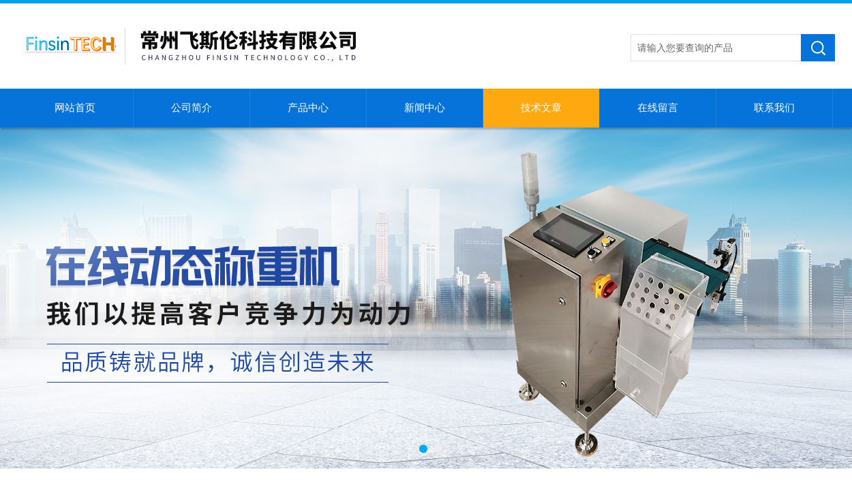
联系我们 (774, 107)
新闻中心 (424, 107)
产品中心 (308, 107)
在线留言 (657, 107)
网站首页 (75, 107)
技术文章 (541, 107)
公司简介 (191, 107)
